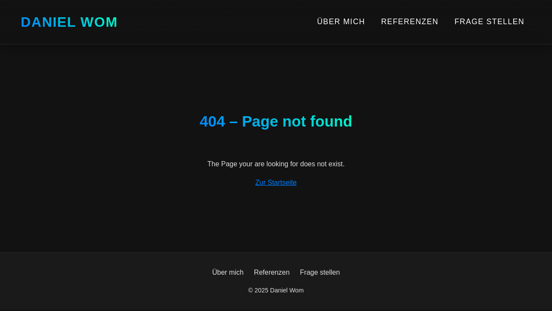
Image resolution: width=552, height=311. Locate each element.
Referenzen (410, 21)
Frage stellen (489, 21)
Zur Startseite (276, 182)
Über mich (341, 21)
